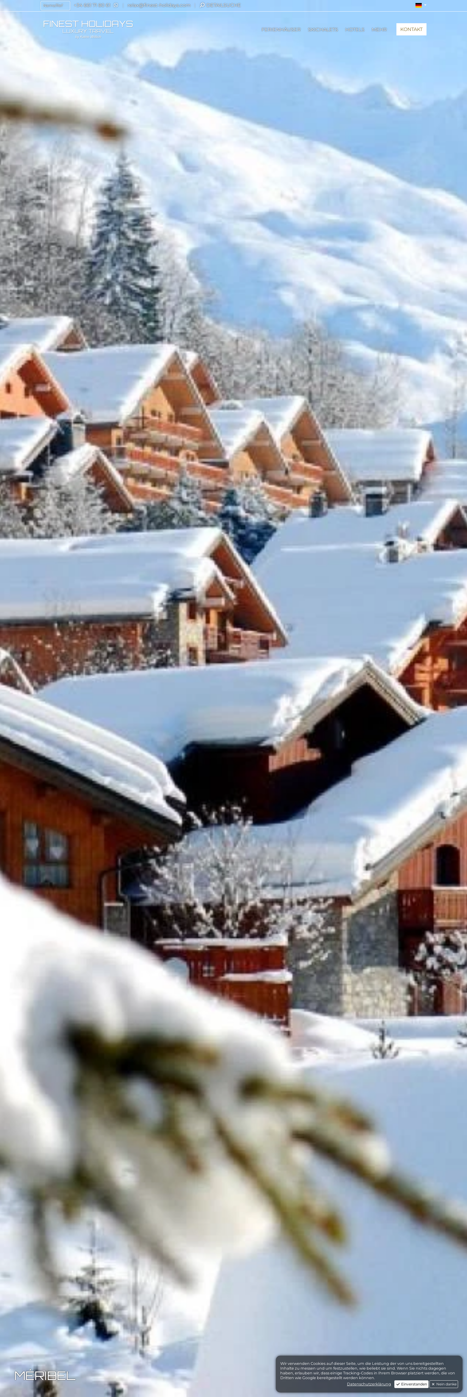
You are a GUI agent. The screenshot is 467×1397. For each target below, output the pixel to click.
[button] (420, 5)
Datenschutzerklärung (369, 1384)
